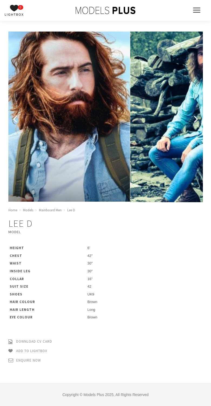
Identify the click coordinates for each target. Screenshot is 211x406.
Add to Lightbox (27, 351)
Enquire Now (24, 360)
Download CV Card (30, 341)
